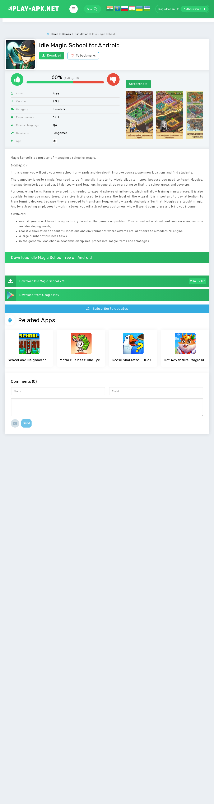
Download (51, 55)
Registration (168, 9)
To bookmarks (83, 55)
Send (26, 423)
